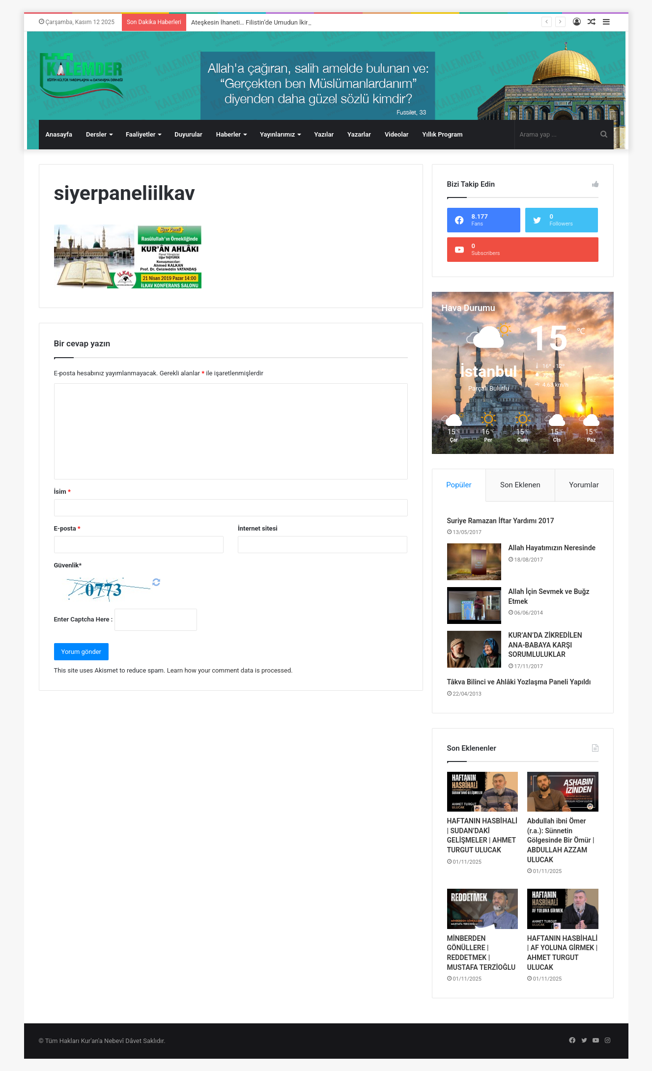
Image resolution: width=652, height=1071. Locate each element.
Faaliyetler (140, 134)
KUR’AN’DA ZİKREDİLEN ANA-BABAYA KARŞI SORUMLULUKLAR (545, 644)
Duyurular (188, 134)
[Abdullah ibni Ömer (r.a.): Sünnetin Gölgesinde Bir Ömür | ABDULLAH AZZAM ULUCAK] (562, 792)
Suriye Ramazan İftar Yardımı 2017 (500, 521)
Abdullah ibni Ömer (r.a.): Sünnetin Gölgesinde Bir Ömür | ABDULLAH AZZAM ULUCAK (561, 840)
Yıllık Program (442, 134)
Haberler (228, 134)
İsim (62, 491)
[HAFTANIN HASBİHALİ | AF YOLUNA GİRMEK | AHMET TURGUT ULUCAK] (562, 909)
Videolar (397, 134)
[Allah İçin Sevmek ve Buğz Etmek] (474, 605)
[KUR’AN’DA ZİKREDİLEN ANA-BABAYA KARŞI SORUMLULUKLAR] (474, 649)
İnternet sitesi (258, 528)
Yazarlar (359, 134)
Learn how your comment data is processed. (230, 670)
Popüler (458, 484)
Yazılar (324, 134)
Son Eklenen (520, 484)
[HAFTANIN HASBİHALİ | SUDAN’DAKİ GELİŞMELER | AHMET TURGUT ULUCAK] (482, 792)
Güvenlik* (68, 565)
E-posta (67, 528)
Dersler (96, 134)
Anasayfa (59, 134)
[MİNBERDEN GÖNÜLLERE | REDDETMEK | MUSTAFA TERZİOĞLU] (482, 909)
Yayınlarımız (277, 134)
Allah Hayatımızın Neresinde (552, 548)
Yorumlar (583, 484)
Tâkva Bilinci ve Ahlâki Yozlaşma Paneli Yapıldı (519, 682)
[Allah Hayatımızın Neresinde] (474, 561)
